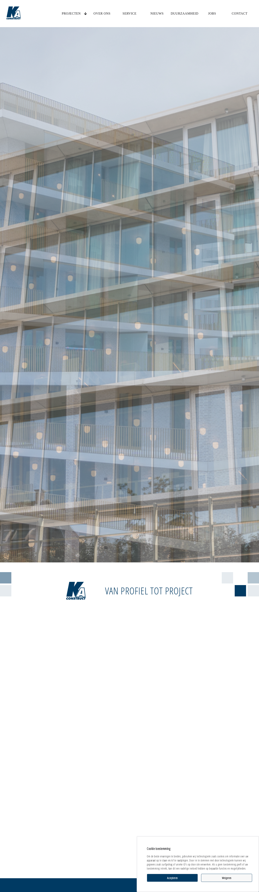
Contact (239, 13)
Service (129, 13)
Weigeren (226, 878)
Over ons (102, 13)
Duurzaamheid (184, 13)
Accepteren (172, 878)
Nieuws (157, 13)
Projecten (71, 13)
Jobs (212, 13)
